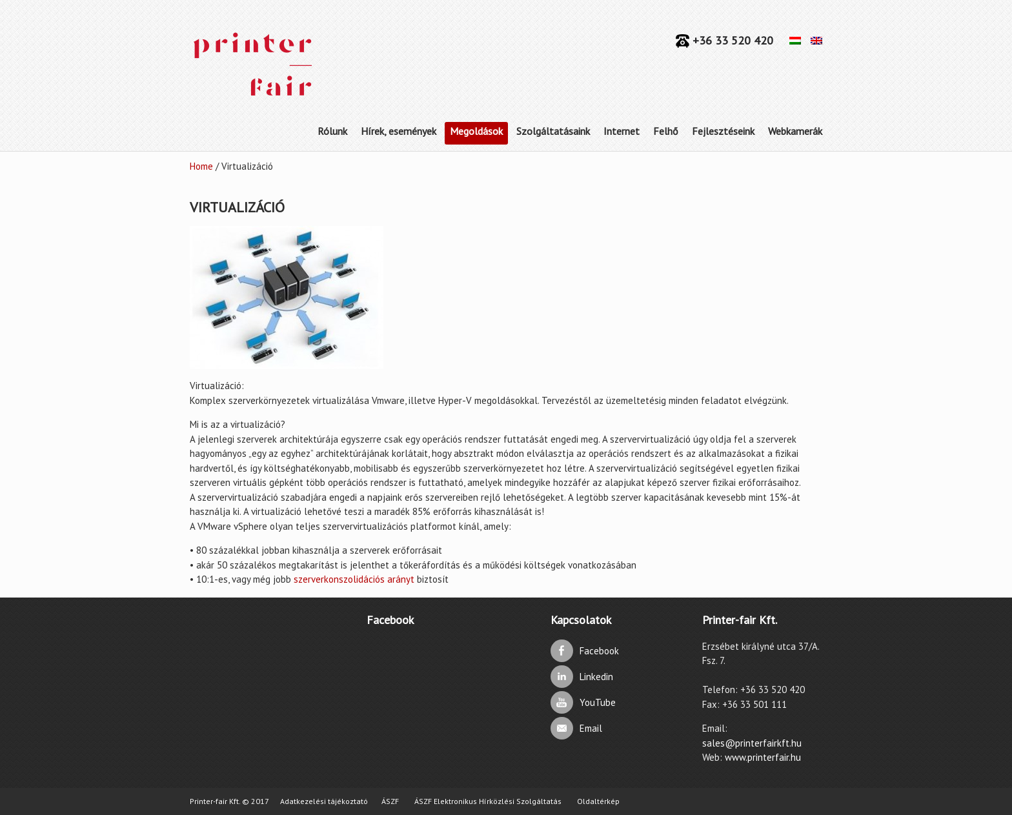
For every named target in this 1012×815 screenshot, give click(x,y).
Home (201, 166)
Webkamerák (795, 131)
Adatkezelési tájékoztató (324, 801)
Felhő (665, 131)
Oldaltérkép (598, 801)
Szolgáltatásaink (553, 131)
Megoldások (476, 131)
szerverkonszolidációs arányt (354, 579)
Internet (621, 131)
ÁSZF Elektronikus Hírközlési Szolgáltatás (488, 801)
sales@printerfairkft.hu (752, 743)
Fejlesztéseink (723, 131)
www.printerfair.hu (763, 757)
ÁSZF (390, 801)
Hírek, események (398, 131)
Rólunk (332, 131)
